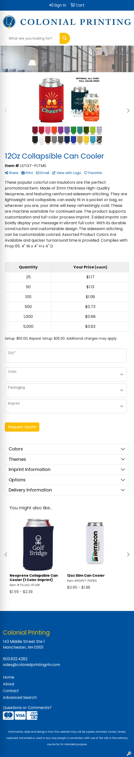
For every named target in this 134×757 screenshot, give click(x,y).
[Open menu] (124, 38)
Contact (11, 691)
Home (8, 677)
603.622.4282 (15, 659)
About (8, 684)
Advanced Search (20, 697)
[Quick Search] (31, 38)
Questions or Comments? (27, 707)
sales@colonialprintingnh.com (31, 664)
